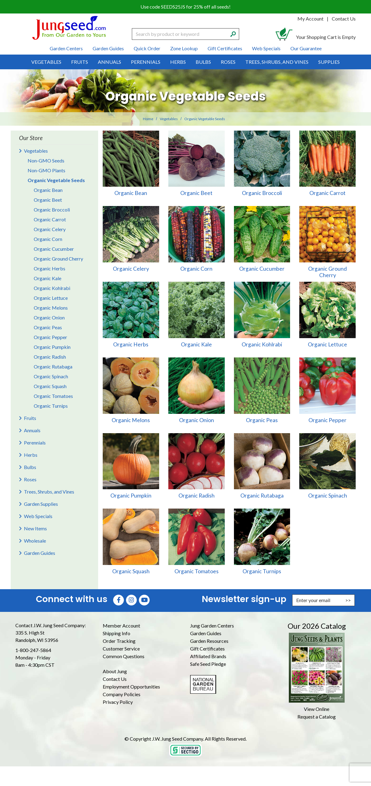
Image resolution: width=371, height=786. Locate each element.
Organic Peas (48, 327)
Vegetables (169, 118)
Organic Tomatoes (53, 396)
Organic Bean (48, 190)
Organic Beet (48, 200)
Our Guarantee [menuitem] (306, 48)
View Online (316, 709)
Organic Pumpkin (52, 347)
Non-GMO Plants (46, 170)
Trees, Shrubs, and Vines (49, 491)
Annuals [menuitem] (109, 62)
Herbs (30, 455)
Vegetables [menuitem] (46, 62)
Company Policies (121, 694)
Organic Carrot (50, 219)
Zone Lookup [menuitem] (184, 48)
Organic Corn (48, 239)
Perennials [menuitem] (145, 62)
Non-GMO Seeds (46, 160)
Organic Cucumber (54, 249)
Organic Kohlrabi (52, 288)
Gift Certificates (207, 648)
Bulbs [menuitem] (203, 62)
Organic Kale (47, 278)
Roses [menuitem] (228, 62)
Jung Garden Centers (212, 625)
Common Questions (123, 656)
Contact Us (344, 18)
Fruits (30, 418)
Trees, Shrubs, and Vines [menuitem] (276, 62)
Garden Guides (39, 553)
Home (148, 118)
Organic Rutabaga (53, 366)
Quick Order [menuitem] (147, 48)
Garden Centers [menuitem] (66, 48)
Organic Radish (50, 357)
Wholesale (35, 541)
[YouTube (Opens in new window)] (144, 600)
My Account (310, 18)
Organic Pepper (50, 337)
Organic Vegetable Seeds (56, 180)
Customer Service (121, 648)
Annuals (32, 430)
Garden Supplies (41, 504)
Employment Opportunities (131, 686)
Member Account (121, 625)
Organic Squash (50, 386)
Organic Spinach (51, 376)
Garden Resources (209, 641)
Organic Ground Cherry (58, 258)
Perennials (35, 442)
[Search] (233, 33)
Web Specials (38, 516)
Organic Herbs (49, 268)
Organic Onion (49, 317)
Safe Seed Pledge (208, 664)
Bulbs (30, 467)
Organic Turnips (51, 406)
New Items (35, 528)
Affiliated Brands (208, 656)
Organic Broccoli (52, 209)
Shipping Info (116, 633)
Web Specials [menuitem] (266, 48)
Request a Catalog (316, 716)
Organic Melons (51, 308)
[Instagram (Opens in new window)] (131, 600)
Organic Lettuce (51, 298)
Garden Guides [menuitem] (108, 48)
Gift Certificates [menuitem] (225, 48)
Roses (30, 479)
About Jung (115, 671)
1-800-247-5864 (33, 650)
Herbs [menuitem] (178, 62)
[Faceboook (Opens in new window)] (118, 600)
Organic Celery (50, 229)
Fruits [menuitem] (79, 62)
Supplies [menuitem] (329, 62)
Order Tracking (119, 641)
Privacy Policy (118, 702)
